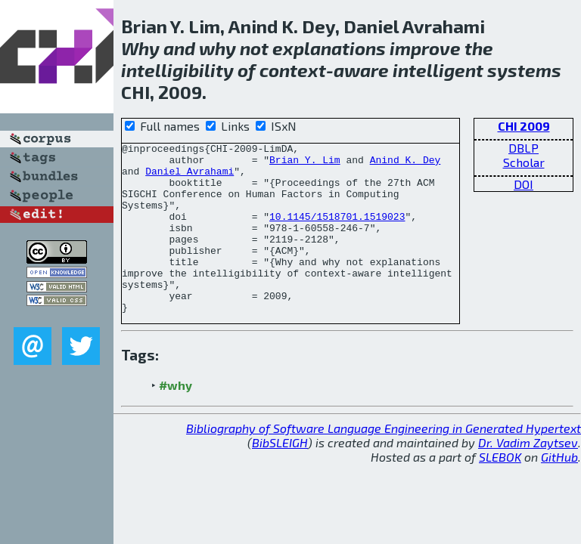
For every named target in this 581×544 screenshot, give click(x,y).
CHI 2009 (524, 126)
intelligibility (177, 70)
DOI (523, 184)
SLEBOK (500, 491)
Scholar (524, 162)
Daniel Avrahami (189, 177)
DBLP (523, 148)
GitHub (559, 491)
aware (361, 70)
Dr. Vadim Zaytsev (528, 476)
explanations (329, 48)
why (217, 48)
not (254, 48)
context (292, 70)
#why (175, 419)
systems (524, 70)
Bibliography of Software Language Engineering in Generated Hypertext (383, 462)
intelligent (438, 70)
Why (140, 48)
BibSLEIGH (280, 476)
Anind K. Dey (405, 164)
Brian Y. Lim (304, 164)
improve (425, 48)
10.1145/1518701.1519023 (337, 232)
